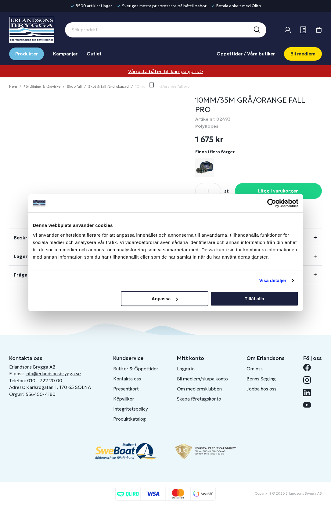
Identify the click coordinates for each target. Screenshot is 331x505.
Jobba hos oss (261, 389)
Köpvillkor (123, 399)
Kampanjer (65, 54)
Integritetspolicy (130, 409)
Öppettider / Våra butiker (246, 54)
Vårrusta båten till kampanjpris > (165, 71)
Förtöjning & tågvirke (41, 86)
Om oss (254, 369)
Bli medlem (302, 54)
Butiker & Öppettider (135, 369)
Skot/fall (74, 86)
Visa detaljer (272, 280)
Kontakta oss (127, 379)
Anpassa (165, 298)
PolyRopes (206, 126)
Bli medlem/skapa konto (202, 379)
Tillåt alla (254, 298)
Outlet (94, 54)
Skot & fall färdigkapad (108, 86)
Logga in (186, 369)
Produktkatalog (129, 419)
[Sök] (256, 29)
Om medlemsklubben (199, 389)
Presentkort (126, 389)
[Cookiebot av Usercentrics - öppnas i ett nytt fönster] (271, 203)
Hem (13, 86)
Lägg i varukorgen (278, 191)
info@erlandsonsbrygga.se (53, 373)
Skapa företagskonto (199, 399)
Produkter (26, 54)
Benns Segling (261, 379)
